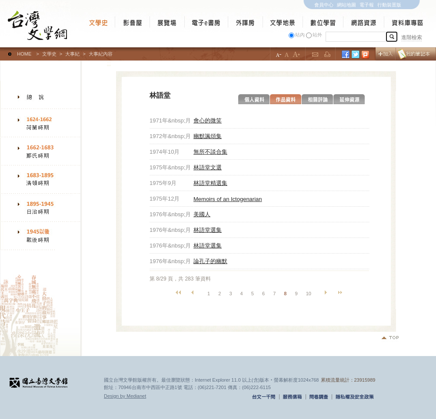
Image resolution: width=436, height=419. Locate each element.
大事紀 (72, 53)
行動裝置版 (389, 4)
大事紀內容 (101, 53)
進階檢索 (411, 37)
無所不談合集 (210, 151)
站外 (317, 34)
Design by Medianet (125, 396)
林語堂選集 (207, 230)
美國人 (201, 214)
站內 (300, 34)
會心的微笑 (207, 120)
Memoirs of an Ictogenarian (227, 199)
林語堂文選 (207, 167)
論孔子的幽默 (210, 261)
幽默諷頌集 (207, 136)
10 (308, 293)
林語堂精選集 (210, 183)
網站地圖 (346, 4)
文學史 (49, 53)
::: (2, 50)
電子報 (366, 4)
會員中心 (323, 4)
